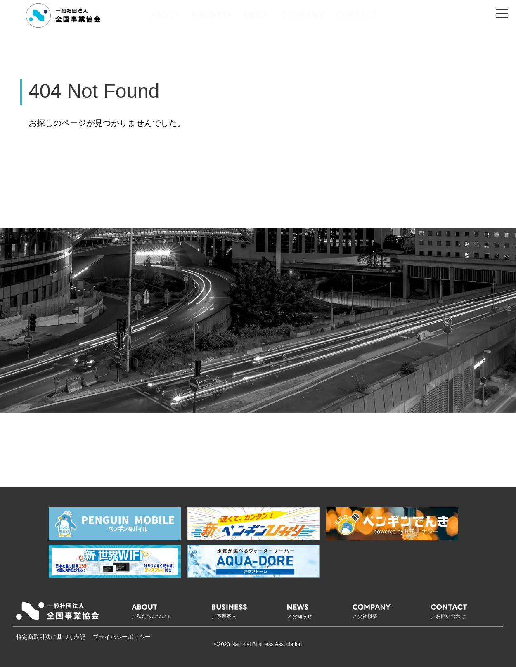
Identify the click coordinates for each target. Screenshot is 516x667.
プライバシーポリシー (122, 637)
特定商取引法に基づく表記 (50, 637)
